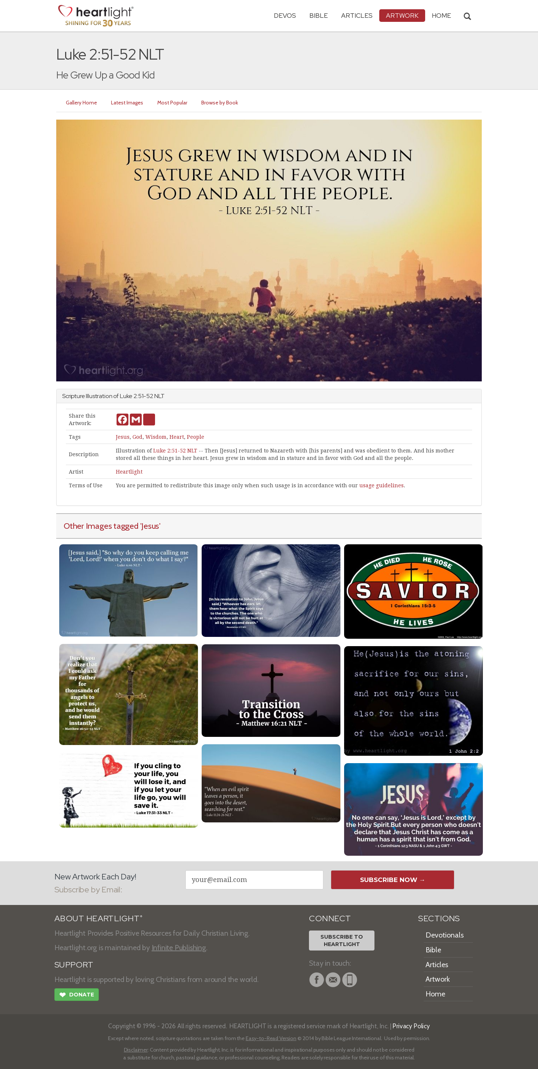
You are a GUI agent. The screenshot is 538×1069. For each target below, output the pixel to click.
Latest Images (127, 102)
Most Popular (172, 102)
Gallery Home (81, 102)
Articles (357, 15)
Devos (285, 15)
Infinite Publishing (179, 947)
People (195, 437)
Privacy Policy (411, 1026)
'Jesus (149, 526)
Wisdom (156, 437)
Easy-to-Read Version (271, 1038)
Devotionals (445, 935)
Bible (318, 15)
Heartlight (129, 472)
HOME (441, 15)
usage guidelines (381, 485)
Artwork (402, 15)
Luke (126, 396)
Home (435, 993)
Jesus (123, 437)
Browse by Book (219, 102)
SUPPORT (73, 964)
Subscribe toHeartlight (341, 940)
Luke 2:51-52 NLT (175, 451)
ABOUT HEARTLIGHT (98, 918)
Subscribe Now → (393, 879)
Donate (76, 996)
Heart (176, 437)
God (137, 437)
